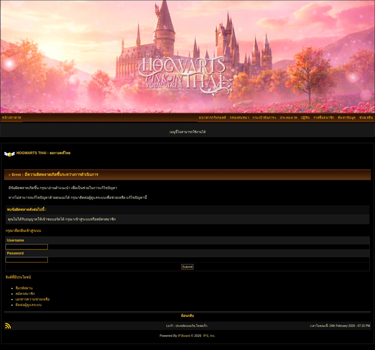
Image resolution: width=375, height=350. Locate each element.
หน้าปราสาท (11, 117)
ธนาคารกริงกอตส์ (212, 117)
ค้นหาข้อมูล (347, 117)
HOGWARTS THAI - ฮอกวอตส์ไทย (43, 153)
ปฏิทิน (305, 117)
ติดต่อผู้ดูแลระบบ (29, 305)
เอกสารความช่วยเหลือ (33, 299)
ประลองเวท (288, 117)
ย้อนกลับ (187, 316)
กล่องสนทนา (239, 117)
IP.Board (184, 335)
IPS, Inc (208, 335)
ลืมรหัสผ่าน (24, 288)
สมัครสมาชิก (25, 294)
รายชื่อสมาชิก (323, 117)
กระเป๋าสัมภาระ (264, 117)
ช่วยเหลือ (366, 117)
